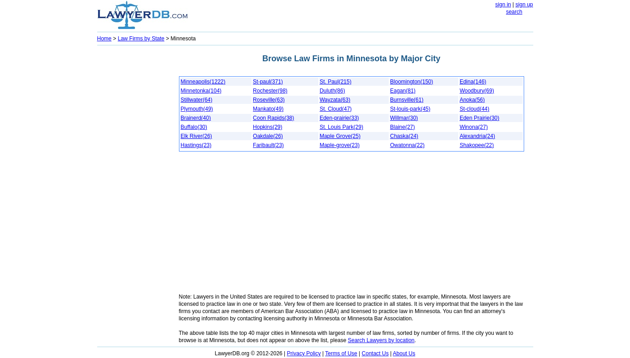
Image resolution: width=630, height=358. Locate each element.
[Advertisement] (133, 184)
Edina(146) (473, 81)
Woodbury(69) (477, 91)
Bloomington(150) (411, 81)
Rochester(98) (270, 91)
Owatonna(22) (407, 145)
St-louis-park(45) (410, 109)
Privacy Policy (304, 353)
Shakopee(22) (477, 145)
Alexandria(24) (477, 136)
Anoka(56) (472, 100)
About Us (404, 353)
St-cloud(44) (474, 109)
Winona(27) (474, 127)
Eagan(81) (403, 91)
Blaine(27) (402, 127)
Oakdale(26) (268, 136)
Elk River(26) (196, 136)
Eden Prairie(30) (479, 118)
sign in (503, 4)
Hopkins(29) (268, 127)
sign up (524, 4)
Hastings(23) (196, 145)
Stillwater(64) (197, 100)
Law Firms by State (141, 38)
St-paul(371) (268, 81)
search (514, 12)
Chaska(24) (404, 136)
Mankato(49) (268, 109)
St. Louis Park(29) (341, 127)
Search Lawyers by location (381, 340)
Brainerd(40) (196, 118)
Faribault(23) (268, 145)
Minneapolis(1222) (203, 81)
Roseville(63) (269, 100)
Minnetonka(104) (201, 91)
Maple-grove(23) (340, 145)
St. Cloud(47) (336, 109)
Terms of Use (341, 353)
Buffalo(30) (194, 127)
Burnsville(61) (406, 100)
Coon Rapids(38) (273, 118)
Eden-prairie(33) (339, 118)
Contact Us (375, 353)
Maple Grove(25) (340, 136)
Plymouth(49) (197, 109)
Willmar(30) (404, 118)
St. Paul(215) (336, 81)
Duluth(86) (332, 91)
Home (104, 38)
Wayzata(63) (335, 100)
